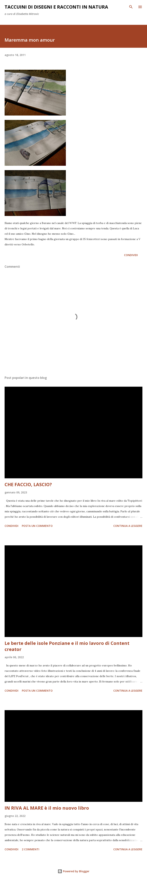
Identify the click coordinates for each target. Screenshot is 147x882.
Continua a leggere (127, 526)
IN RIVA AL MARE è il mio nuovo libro (47, 808)
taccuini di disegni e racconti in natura (56, 7)
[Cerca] (131, 7)
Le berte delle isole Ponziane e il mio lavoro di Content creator (67, 646)
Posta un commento (37, 526)
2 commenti (30, 849)
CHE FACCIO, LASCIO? (28, 484)
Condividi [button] (131, 255)
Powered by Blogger (73, 871)
